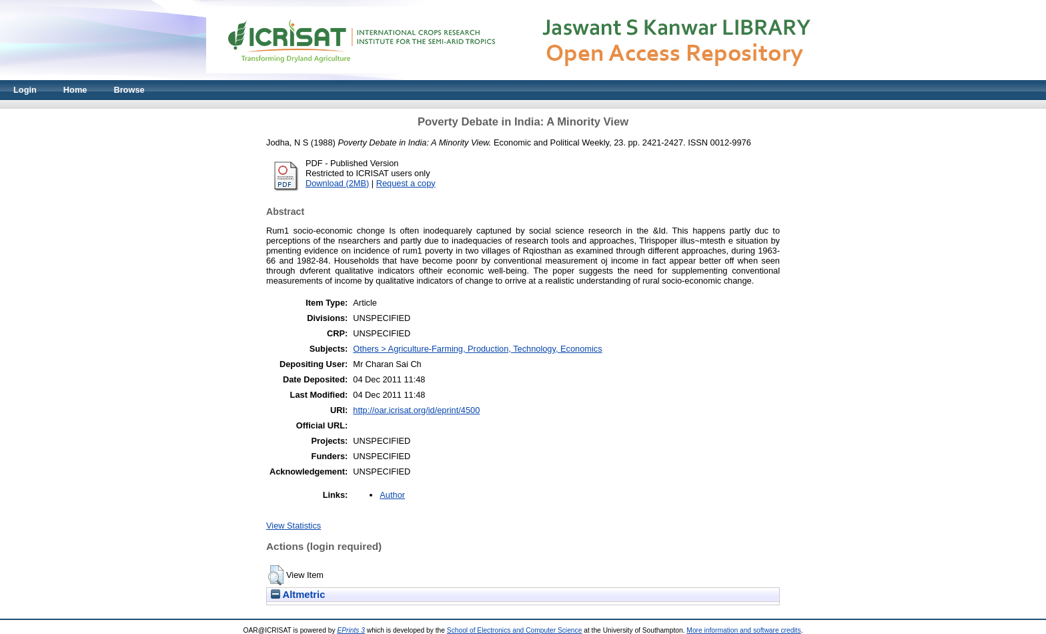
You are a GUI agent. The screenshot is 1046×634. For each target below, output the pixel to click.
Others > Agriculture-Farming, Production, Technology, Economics (477, 349)
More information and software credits (743, 630)
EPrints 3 (351, 630)
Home (75, 90)
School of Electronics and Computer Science (514, 630)
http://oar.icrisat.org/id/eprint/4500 (416, 410)
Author (392, 495)
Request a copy (406, 183)
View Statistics (293, 526)
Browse (128, 90)
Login (25, 90)
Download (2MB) (337, 183)
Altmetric (298, 594)
